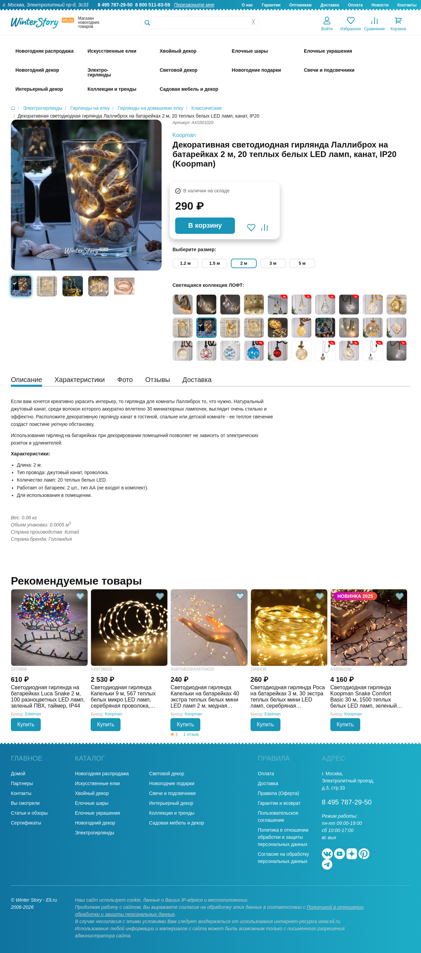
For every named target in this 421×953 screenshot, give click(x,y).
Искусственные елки (97, 783)
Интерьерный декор (171, 803)
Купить (26, 724)
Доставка (330, 5)
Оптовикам (300, 5)
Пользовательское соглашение (278, 816)
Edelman (33, 714)
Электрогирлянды (94, 832)
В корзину (205, 225)
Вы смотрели (25, 803)
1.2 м (185, 263)
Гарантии (271, 5)
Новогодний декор (95, 823)
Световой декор (166, 773)
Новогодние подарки (171, 783)
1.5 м (214, 263)
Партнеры (22, 783)
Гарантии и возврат (279, 803)
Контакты (407, 5)
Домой (18, 773)
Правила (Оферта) (278, 793)
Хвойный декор (92, 793)
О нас (247, 5)
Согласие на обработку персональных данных (283, 857)
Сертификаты (26, 823)
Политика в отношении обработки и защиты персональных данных (283, 837)
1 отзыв (191, 734)
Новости (379, 5)
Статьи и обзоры (29, 813)
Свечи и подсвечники (172, 793)
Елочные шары (92, 803)
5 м (302, 263)
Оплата (355, 5)
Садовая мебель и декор (176, 823)
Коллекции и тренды (171, 813)
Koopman (184, 135)
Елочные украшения (97, 813)
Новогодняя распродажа (102, 773)
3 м (273, 263)
